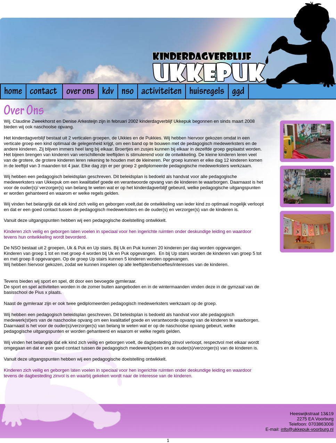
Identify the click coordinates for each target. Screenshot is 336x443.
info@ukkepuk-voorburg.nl (307, 429)
